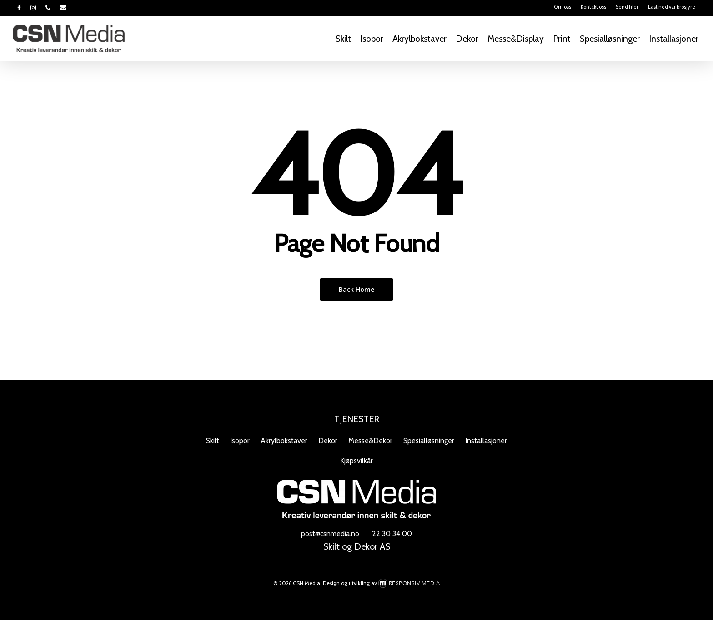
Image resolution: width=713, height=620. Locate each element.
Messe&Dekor (370, 440)
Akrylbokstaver (284, 440)
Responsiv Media (414, 583)
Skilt (212, 440)
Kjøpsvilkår (356, 460)
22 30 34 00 (392, 533)
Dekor (327, 440)
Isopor (240, 440)
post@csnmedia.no (330, 533)
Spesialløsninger (428, 440)
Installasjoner (486, 440)
